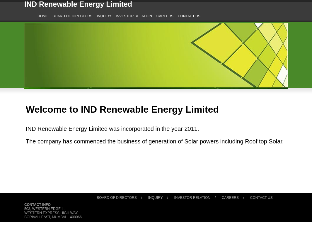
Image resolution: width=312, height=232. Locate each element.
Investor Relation (192, 198)
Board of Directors (117, 198)
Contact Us (261, 198)
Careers (230, 198)
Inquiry (155, 198)
